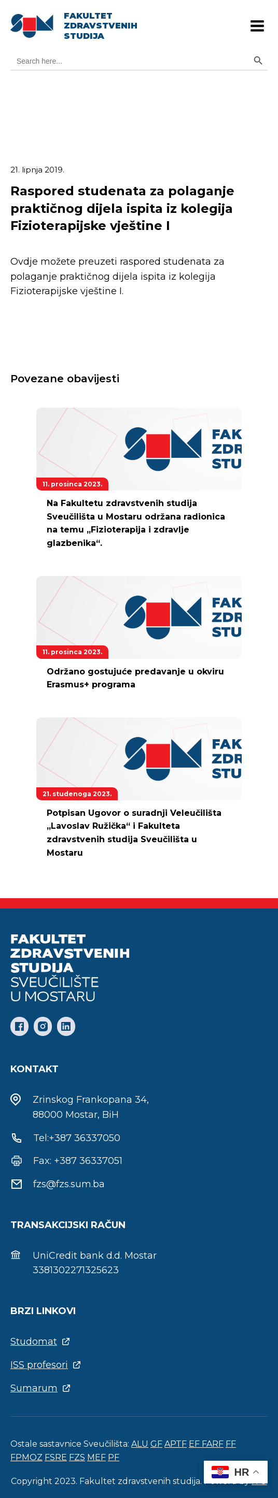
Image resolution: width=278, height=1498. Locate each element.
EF (195, 1444)
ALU (139, 1444)
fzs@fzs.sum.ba (69, 1184)
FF (231, 1444)
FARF (213, 1444)
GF (156, 1444)
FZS (77, 1457)
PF (113, 1457)
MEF (96, 1457)
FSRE (56, 1457)
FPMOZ (26, 1457)
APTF (175, 1444)
